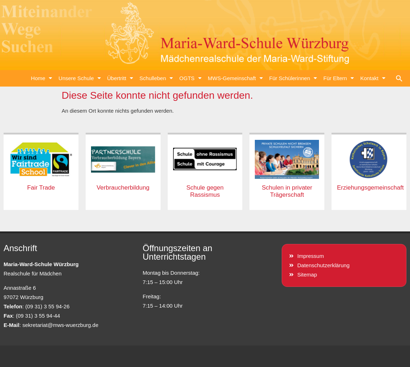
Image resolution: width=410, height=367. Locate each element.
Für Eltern (338, 78)
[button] (399, 78)
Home (41, 78)
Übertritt (120, 78)
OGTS (190, 78)
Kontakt (372, 78)
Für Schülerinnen (293, 78)
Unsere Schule (79, 78)
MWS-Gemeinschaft (235, 78)
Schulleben (156, 78)
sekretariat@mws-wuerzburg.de (61, 325)
